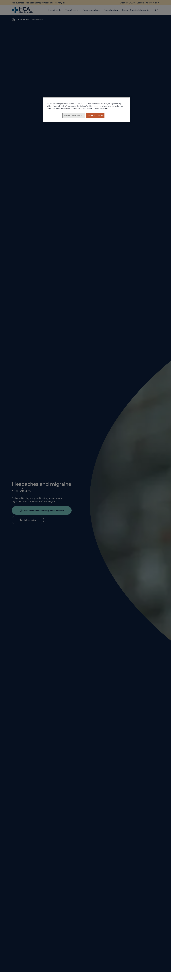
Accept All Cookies (95, 115)
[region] (86, 109)
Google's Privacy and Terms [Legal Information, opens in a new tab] (97, 108)
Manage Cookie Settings (73, 115)
